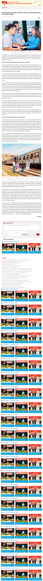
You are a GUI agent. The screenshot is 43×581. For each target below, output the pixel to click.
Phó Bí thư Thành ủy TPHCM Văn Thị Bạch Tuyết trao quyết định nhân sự (34, 252)
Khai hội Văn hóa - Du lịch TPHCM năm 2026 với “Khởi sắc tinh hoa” (14, 287)
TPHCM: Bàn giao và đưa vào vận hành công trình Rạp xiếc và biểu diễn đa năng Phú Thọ (17, 268)
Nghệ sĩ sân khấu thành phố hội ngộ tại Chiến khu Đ (11, 262)
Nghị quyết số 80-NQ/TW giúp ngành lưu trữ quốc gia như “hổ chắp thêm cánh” (15, 280)
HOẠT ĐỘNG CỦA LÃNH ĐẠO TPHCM (11, 241)
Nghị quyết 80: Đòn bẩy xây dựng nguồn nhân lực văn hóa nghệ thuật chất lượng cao (16, 259)
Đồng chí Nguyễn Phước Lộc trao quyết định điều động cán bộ (8, 252)
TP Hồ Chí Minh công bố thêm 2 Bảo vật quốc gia (11, 278)
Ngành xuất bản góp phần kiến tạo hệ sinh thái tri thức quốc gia (13, 261)
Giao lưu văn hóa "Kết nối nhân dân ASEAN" (10, 267)
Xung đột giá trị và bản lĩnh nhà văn (8, 264)
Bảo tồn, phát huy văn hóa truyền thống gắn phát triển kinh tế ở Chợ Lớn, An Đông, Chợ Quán (18, 281)
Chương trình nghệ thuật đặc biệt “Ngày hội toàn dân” (11, 274)
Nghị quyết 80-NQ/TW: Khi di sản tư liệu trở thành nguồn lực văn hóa (14, 283)
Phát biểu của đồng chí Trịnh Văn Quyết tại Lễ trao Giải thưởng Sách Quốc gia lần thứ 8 (17, 275)
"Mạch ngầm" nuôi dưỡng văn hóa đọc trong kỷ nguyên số (12, 265)
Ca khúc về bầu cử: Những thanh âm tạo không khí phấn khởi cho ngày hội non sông (16, 271)
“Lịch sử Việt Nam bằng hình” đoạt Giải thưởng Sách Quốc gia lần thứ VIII (15, 277)
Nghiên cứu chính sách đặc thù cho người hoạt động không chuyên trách (21, 252)
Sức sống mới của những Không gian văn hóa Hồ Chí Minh (12, 284)
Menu (40, 5)
